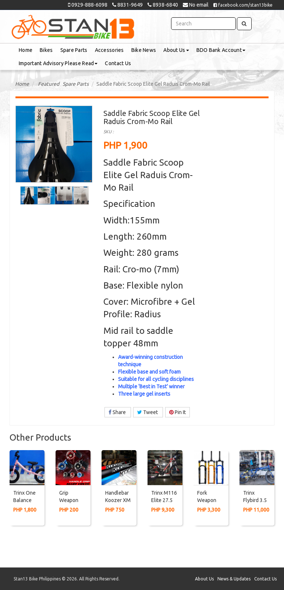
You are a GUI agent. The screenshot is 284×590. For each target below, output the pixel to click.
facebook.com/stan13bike (243, 5)
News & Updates (234, 578)
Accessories (109, 50)
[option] (28, 195)
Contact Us (118, 63)
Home (25, 50)
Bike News (143, 50)
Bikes (46, 50)
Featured (48, 84)
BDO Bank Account (220, 50)
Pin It (177, 412)
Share (118, 412)
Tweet (148, 412)
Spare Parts (74, 50)
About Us (176, 50)
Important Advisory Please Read (58, 63)
